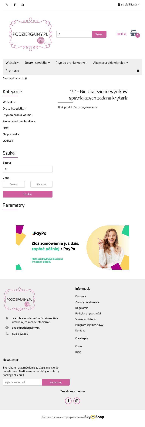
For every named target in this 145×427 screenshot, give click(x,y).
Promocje (12, 71)
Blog (78, 352)
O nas (78, 346)
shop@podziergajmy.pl (25, 328)
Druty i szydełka (37, 63)
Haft (5, 128)
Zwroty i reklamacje (87, 302)
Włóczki (12, 63)
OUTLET (8, 141)
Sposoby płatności (86, 319)
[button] (82, 289)
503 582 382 (20, 334)
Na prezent (11, 134)
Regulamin (81, 308)
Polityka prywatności (88, 313)
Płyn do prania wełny (72, 63)
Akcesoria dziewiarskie (110, 63)
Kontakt (80, 330)
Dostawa (80, 296)
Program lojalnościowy (89, 325)
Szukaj (28, 194)
